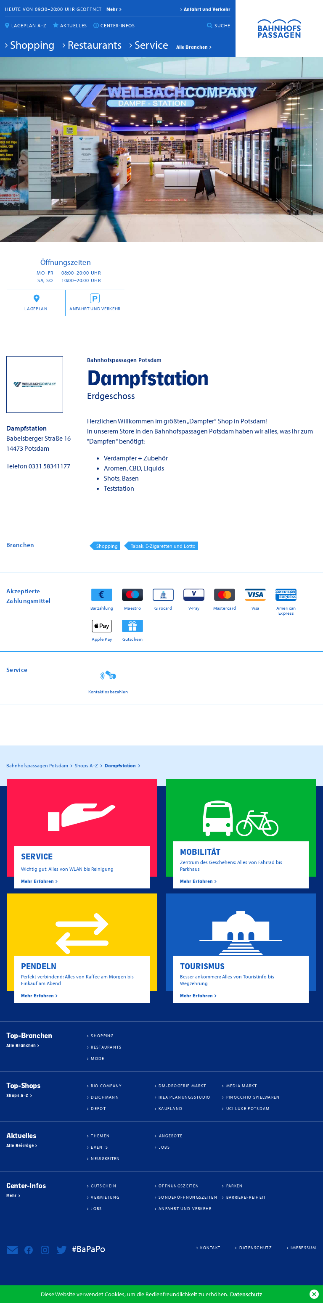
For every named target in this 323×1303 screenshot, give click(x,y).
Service (151, 44)
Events (99, 1147)
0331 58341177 (49, 466)
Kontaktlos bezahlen (108, 692)
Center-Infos (118, 25)
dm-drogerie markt (182, 1086)
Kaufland (171, 1108)
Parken (234, 1186)
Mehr (11, 1195)
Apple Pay (102, 639)
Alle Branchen (192, 47)
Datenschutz (246, 1294)
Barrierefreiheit (246, 1197)
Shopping (32, 44)
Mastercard (224, 608)
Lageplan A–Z (29, 25)
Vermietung (105, 1197)
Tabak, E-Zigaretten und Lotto (163, 546)
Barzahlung (101, 608)
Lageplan (35, 309)
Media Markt (241, 1086)
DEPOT (98, 1108)
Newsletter (12, 1250)
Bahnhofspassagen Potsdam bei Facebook (28, 1250)
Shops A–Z (17, 1095)
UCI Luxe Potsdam (248, 1108)
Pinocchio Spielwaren (253, 1097)
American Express (286, 610)
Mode (97, 1058)
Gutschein (132, 639)
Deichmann (105, 1097)
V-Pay (193, 608)
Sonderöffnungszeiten (188, 1197)
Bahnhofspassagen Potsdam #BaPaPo (279, 28)
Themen (100, 1136)
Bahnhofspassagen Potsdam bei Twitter (61, 1250)
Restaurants (95, 44)
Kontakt (210, 1247)
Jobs (164, 1147)
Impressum (303, 1247)
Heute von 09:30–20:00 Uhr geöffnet (53, 9)
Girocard (163, 608)
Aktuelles (73, 25)
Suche (222, 25)
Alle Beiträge (20, 1145)
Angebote (171, 1136)
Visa (255, 608)
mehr (112, 9)
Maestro (132, 608)
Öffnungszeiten (179, 1186)
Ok (314, 1294)
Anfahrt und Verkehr (207, 9)
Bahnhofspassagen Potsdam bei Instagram (45, 1250)
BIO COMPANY (106, 1086)
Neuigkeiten (105, 1158)
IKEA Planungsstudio (185, 1097)
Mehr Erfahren (37, 881)
